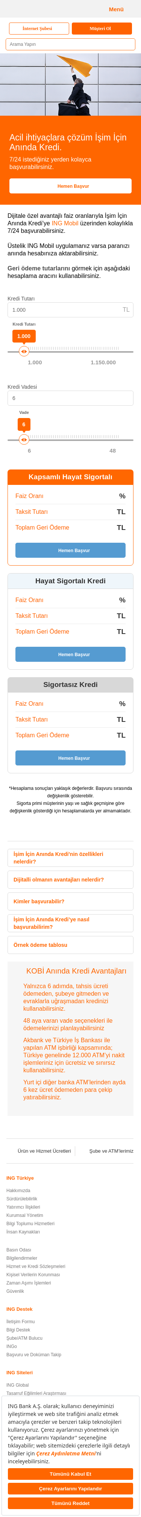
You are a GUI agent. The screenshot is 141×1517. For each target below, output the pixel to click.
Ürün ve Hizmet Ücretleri (39, 1151)
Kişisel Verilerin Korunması (33, 1274)
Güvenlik (15, 1291)
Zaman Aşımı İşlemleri (28, 1283)
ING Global (17, 1385)
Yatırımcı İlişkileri (23, 1207)
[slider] (24, 351)
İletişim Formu (20, 1321)
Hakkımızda (18, 1190)
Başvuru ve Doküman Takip (33, 1354)
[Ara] (126, 44)
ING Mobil (65, 223)
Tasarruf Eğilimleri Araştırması (36, 1393)
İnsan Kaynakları (23, 1232)
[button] (125, 857)
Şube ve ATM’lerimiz (106, 1151)
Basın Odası (18, 1250)
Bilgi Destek (18, 1330)
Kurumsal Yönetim (24, 1215)
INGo (11, 1346)
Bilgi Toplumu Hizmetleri (30, 1223)
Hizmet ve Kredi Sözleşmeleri (35, 1266)
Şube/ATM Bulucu (24, 1338)
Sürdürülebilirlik (21, 1199)
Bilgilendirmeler (21, 1258)
